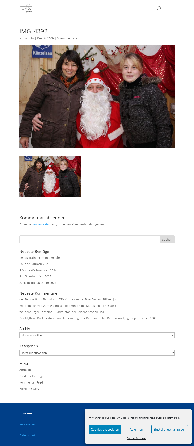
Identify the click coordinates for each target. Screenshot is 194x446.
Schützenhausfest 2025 (35, 276)
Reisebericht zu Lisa (90, 312)
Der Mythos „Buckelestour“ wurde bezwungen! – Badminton (60, 318)
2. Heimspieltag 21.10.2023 (37, 283)
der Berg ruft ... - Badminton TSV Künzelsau (49, 299)
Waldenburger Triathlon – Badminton (45, 312)
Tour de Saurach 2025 (34, 264)
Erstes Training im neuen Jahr (39, 258)
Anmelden (26, 370)
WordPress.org (29, 389)
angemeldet (41, 224)
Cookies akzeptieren (105, 429)
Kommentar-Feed (31, 382)
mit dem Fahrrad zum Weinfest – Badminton (49, 306)
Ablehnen (136, 429)
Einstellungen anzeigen (170, 429)
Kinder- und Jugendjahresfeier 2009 (131, 318)
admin (29, 38)
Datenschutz (28, 435)
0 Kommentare (67, 38)
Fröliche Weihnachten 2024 (38, 270)
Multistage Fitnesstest (101, 306)
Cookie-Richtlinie (136, 438)
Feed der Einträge (31, 376)
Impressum (27, 424)
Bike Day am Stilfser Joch (102, 299)
